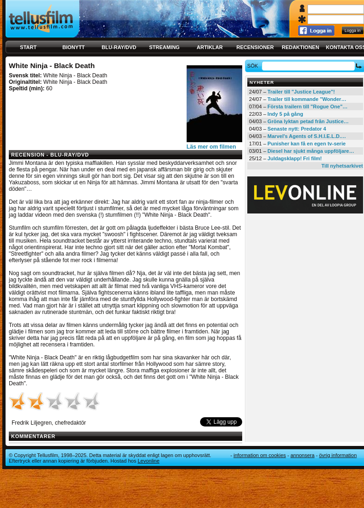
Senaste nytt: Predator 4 (297, 129)
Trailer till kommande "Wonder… (307, 99)
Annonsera (302, 455)
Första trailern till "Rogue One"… (308, 106)
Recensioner (255, 47)
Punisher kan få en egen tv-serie (307, 143)
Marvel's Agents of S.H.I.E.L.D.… (307, 136)
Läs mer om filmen (211, 147)
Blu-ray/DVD (119, 47)
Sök (254, 66)
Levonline (148, 461)
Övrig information (338, 455)
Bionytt (74, 47)
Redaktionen (300, 47)
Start (28, 47)
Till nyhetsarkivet (342, 166)
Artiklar (210, 47)
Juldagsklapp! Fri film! (295, 158)
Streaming (164, 47)
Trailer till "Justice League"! (301, 91)
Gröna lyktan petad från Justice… (308, 121)
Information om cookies (259, 455)
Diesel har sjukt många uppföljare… (311, 151)
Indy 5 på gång (285, 114)
